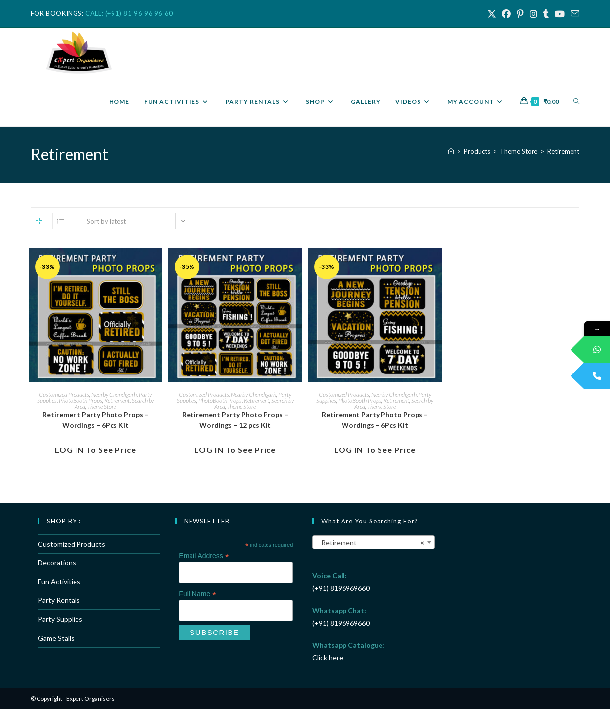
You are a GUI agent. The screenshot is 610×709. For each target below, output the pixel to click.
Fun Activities (59, 581)
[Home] (451, 151)
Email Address (204, 555)
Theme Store (101, 406)
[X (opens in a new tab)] (491, 14)
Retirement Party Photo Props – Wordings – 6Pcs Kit (95, 419)
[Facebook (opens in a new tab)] (506, 14)
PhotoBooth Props (80, 400)
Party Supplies (60, 619)
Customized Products (64, 394)
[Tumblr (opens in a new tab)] (546, 14)
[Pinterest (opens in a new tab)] (520, 14)
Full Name (197, 593)
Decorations (57, 563)
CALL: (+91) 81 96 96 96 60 (129, 13)
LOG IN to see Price (95, 449)
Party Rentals (59, 600)
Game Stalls (56, 638)
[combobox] (373, 542)
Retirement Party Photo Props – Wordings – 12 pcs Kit (235, 419)
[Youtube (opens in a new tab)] (560, 14)
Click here (327, 657)
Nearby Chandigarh (114, 394)
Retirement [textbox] (370, 543)
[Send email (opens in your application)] (573, 14)
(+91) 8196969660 (341, 588)
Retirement (563, 151)
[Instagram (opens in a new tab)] (533, 14)
